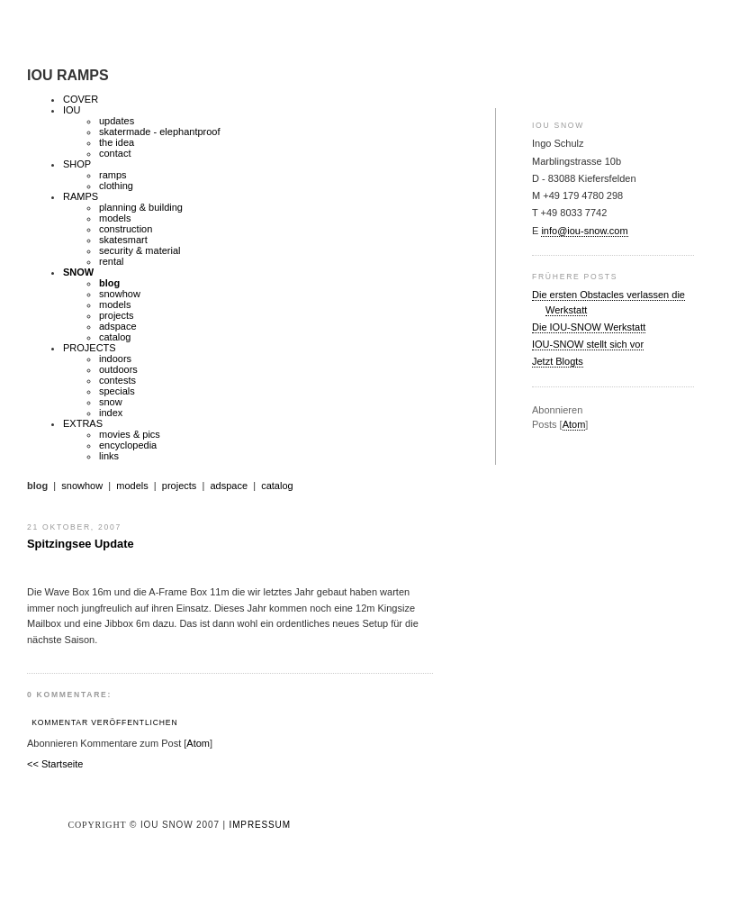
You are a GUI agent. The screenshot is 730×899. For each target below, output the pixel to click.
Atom (574, 424)
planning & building (141, 207)
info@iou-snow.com (584, 230)
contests (117, 380)
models (115, 218)
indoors (115, 358)
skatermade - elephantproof (160, 131)
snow (110, 401)
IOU (72, 109)
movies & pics (129, 434)
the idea (116, 142)
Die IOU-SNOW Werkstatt (588, 327)
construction (125, 228)
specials (117, 391)
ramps (113, 174)
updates (116, 120)
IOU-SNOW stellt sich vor (588, 344)
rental (111, 261)
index (110, 412)
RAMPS (80, 196)
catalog (115, 336)
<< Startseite (55, 763)
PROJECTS (89, 347)
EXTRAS (83, 423)
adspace (118, 326)
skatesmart (123, 239)
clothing (116, 185)
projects (116, 315)
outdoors (118, 369)
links (109, 455)
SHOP (77, 164)
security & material (139, 250)
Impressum (260, 825)
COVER (80, 99)
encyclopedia (128, 445)
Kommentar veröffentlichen (104, 722)
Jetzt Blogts (557, 361)
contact (115, 153)
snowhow (119, 293)
